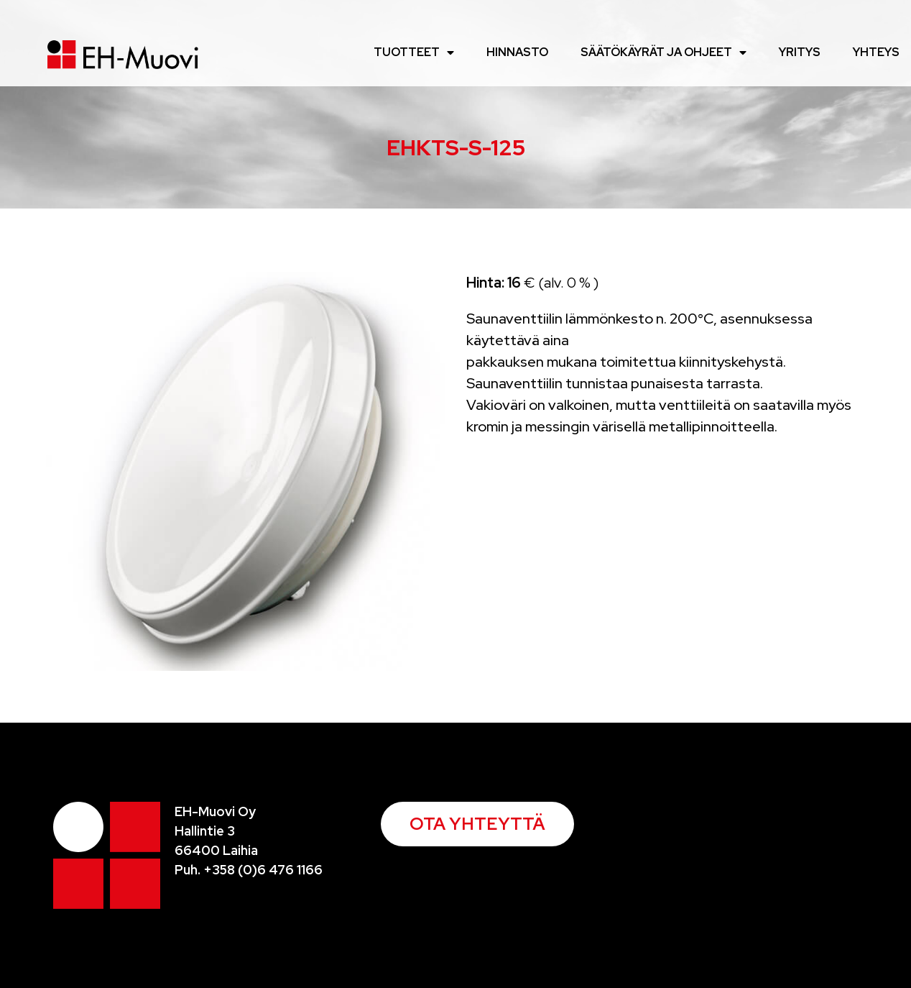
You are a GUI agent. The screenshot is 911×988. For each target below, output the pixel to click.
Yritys (799, 52)
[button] (477, 824)
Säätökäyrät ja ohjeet (663, 52)
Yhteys (876, 52)
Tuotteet (414, 52)
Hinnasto (517, 52)
